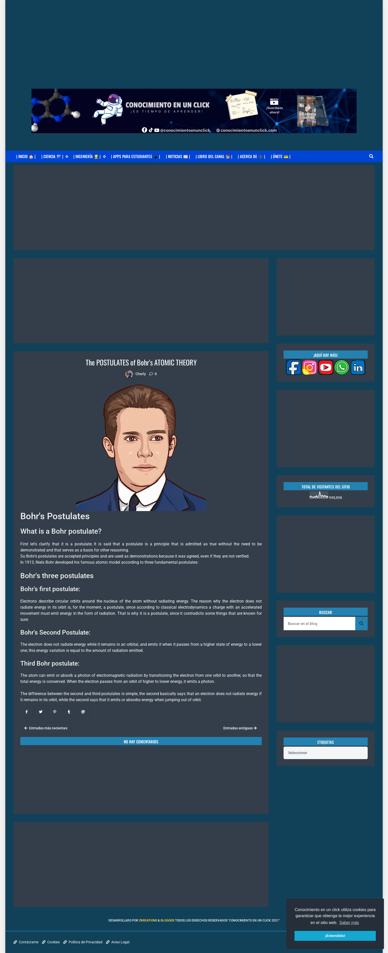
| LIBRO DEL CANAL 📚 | (214, 156)
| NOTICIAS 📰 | (178, 156)
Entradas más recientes (45, 728)
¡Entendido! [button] (335, 936)
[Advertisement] (194, 35)
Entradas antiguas (240, 728)
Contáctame (25, 942)
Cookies (51, 942)
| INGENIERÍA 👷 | (89, 156)
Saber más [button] (349, 922)
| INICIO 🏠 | (26, 156)
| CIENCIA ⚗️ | (54, 156)
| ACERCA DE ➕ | (251, 156)
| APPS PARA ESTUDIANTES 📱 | (135, 156)
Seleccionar (297, 753)
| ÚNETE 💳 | (280, 156)
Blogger (167, 920)
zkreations (148, 920)
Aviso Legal (117, 942)
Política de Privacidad (82, 942)
